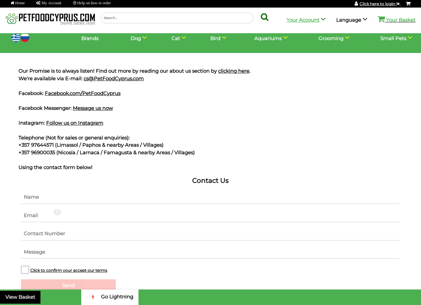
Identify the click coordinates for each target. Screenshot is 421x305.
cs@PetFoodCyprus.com (114, 78)
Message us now (93, 108)
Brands (89, 38)
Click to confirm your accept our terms (68, 270)
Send (68, 285)
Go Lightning (110, 297)
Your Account (302, 20)
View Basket (20, 297)
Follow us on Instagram (74, 123)
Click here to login (380, 3)
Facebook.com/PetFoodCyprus (82, 93)
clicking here (233, 71)
